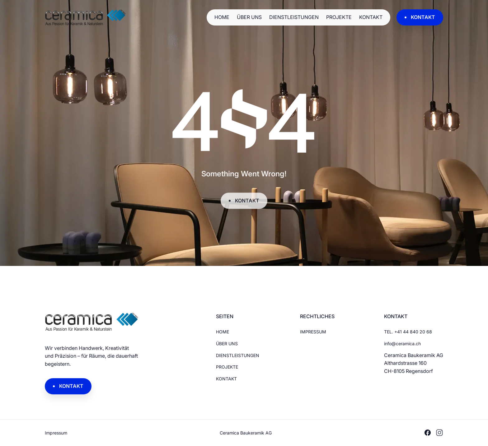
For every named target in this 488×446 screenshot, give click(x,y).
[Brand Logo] (126, 17)
